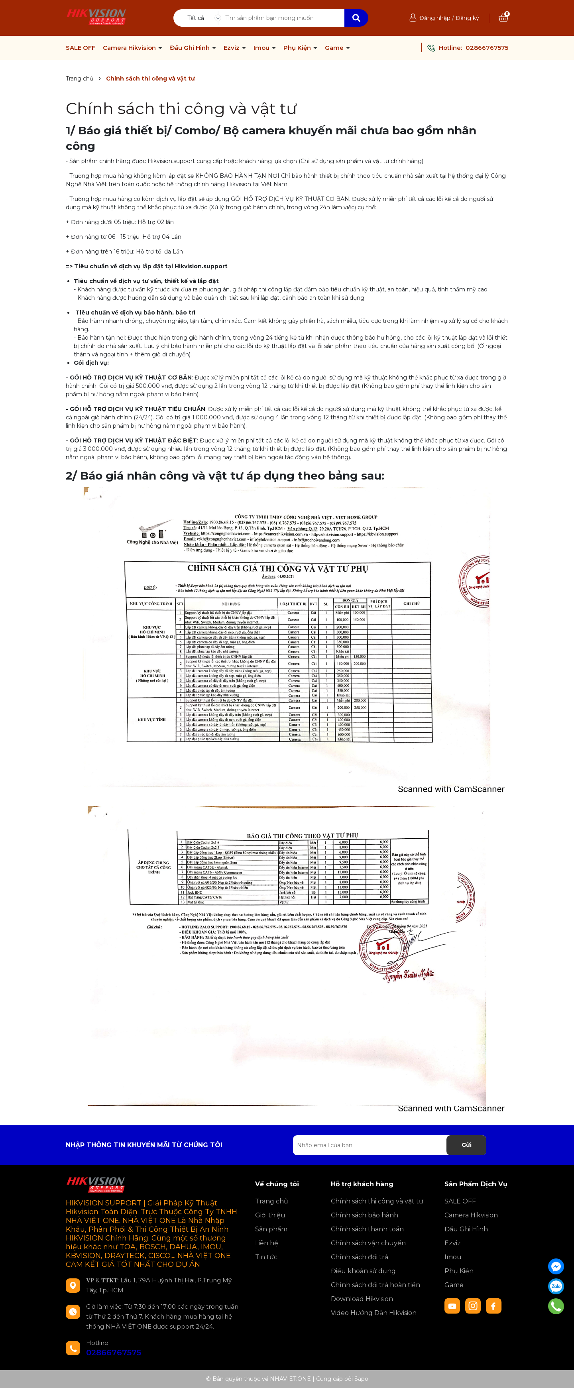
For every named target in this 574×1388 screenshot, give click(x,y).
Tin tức (266, 1257)
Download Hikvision (362, 1299)
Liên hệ (266, 1243)
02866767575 (487, 47)
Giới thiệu (270, 1215)
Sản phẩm (271, 1229)
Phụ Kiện (298, 47)
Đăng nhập (434, 18)
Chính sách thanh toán (367, 1229)
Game (335, 47)
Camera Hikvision (130, 47)
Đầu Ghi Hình (190, 47)
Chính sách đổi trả (359, 1257)
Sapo (361, 1378)
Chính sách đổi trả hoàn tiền (375, 1285)
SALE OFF (80, 47)
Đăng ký (467, 18)
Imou (262, 47)
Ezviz (232, 47)
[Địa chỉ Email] (389, 1145)
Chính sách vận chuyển (368, 1243)
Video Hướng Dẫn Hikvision (374, 1313)
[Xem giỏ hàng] (503, 18)
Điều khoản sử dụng (363, 1271)
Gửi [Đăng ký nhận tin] (467, 1144)
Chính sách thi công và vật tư (181, 108)
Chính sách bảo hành (364, 1215)
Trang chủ (271, 1201)
